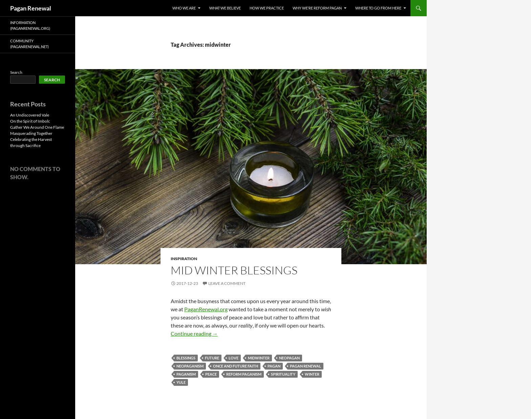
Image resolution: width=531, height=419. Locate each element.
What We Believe (225, 8)
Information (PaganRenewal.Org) (30, 25)
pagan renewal (305, 366)
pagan (274, 366)
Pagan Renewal (30, 8)
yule (181, 382)
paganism (186, 374)
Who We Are (184, 8)
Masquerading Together (31, 133)
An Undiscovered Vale (29, 115)
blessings (185, 358)
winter (312, 374)
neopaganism (190, 366)
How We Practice (267, 8)
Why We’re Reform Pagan (317, 8)
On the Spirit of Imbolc (30, 121)
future (212, 358)
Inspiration (184, 258)
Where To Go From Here (378, 8)
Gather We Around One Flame (37, 127)
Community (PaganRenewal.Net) (29, 44)
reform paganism (243, 374)
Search (16, 72)
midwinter (259, 358)
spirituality (283, 374)
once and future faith (235, 366)
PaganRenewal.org (206, 309)
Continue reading (194, 333)
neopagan (289, 358)
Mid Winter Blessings (234, 270)
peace (211, 374)
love (233, 358)
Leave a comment (227, 283)
